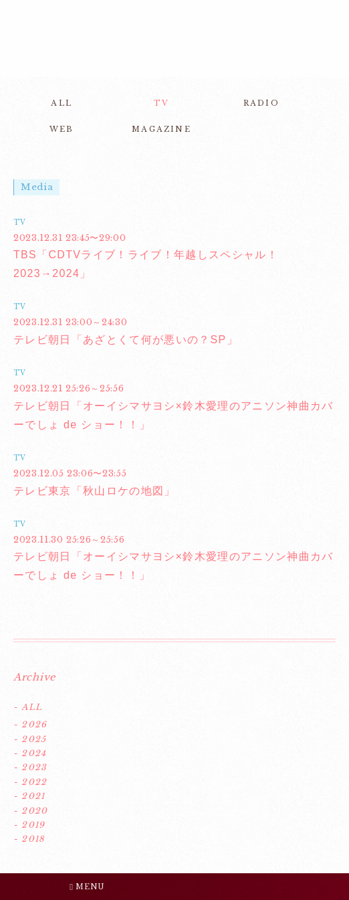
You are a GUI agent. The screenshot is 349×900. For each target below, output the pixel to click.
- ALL (27, 707)
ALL (61, 103)
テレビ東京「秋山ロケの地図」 (94, 491)
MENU (87, 886)
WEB (61, 129)
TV (161, 103)
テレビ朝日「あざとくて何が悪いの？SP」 (125, 339)
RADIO (261, 103)
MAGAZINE (161, 129)
